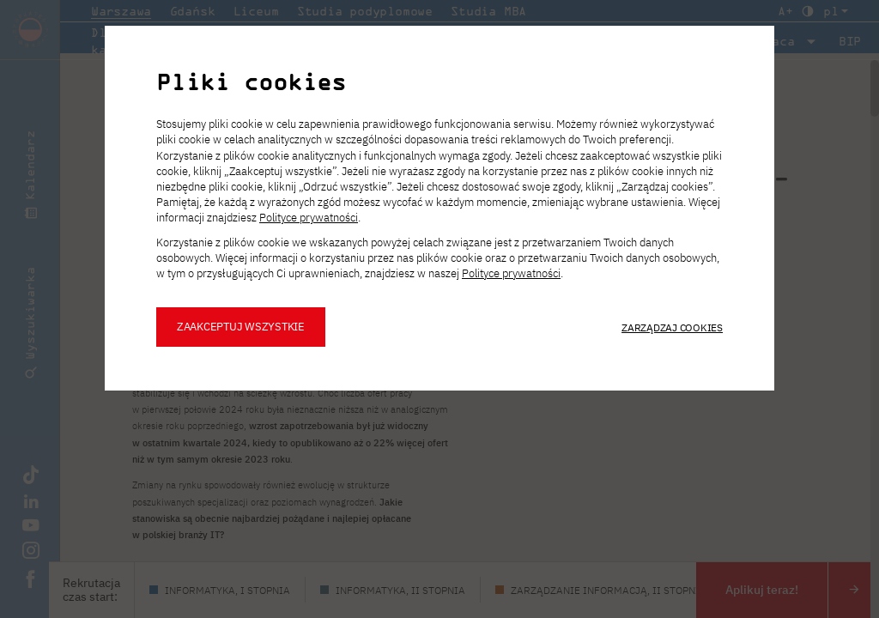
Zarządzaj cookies (672, 326)
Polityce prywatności (308, 217)
